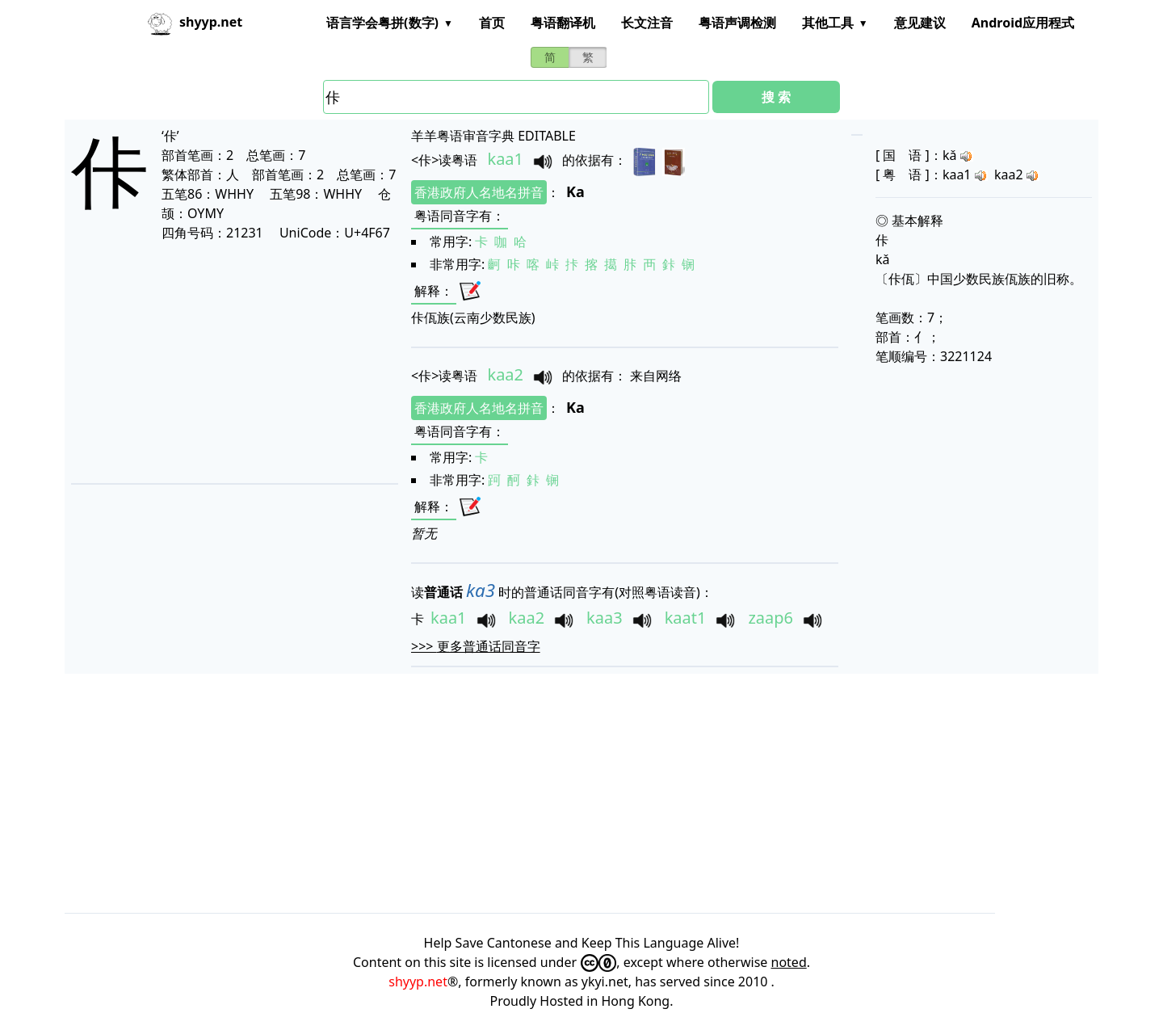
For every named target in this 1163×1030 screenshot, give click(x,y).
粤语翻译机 (563, 23)
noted (789, 962)
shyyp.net (417, 981)
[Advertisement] (229, 362)
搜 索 (776, 97)
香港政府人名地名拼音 (479, 192)
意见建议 (920, 23)
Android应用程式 (1023, 23)
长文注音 (647, 23)
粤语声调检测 (737, 23)
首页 (492, 23)
